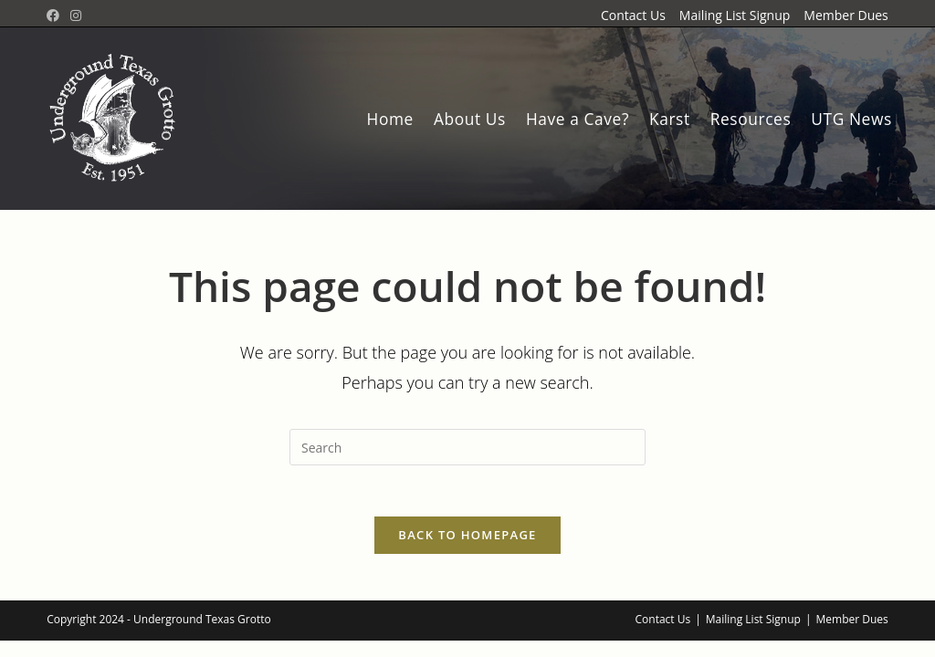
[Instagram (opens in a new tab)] (76, 15)
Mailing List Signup (735, 15)
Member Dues (846, 15)
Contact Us (633, 15)
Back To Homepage (467, 539)
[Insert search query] (467, 447)
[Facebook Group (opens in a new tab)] (56, 15)
